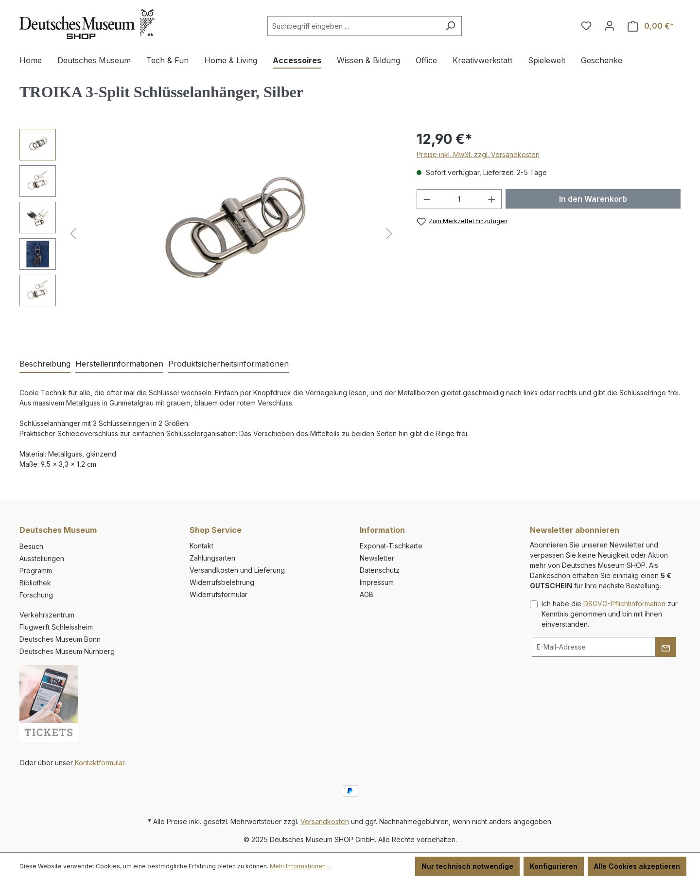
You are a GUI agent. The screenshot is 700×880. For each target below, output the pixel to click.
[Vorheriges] (73, 233)
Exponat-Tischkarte (391, 546)
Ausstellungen (41, 558)
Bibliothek (35, 583)
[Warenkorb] (651, 26)
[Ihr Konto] (609, 25)
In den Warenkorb (593, 199)
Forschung (36, 595)
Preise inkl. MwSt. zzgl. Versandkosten (478, 154)
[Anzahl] (459, 199)
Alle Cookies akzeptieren (637, 866)
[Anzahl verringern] (427, 199)
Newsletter (377, 558)
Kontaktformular (99, 762)
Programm (35, 570)
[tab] (44, 364)
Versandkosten (324, 821)
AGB (366, 594)
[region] (208, 233)
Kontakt (201, 546)
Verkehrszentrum (46, 615)
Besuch (31, 546)
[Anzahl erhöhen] (492, 199)
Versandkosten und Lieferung (237, 570)
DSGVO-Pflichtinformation (624, 603)
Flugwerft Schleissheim (56, 627)
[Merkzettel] (586, 25)
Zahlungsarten (212, 558)
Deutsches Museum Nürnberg (67, 651)
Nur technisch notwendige (467, 866)
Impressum (377, 582)
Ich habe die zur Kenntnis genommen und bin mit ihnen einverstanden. (610, 613)
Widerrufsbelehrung (222, 582)
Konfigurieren (554, 866)
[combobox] (353, 26)
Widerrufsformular (218, 594)
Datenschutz (380, 570)
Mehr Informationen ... (301, 866)
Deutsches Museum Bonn (60, 639)
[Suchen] (450, 26)
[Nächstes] (389, 233)
